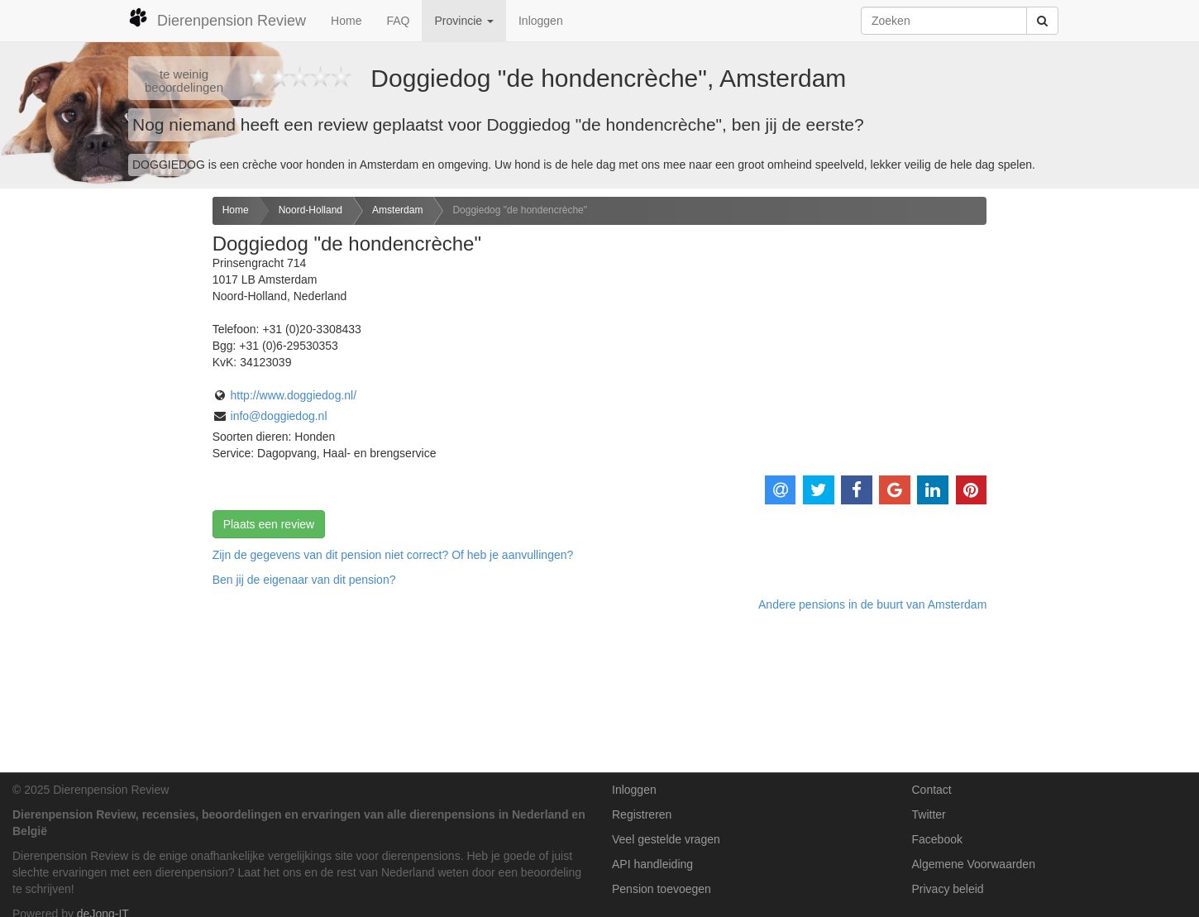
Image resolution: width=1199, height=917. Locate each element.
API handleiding (652, 864)
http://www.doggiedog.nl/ (294, 395)
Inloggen (540, 20)
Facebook (937, 839)
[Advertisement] (100, 457)
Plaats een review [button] (269, 524)
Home (346, 20)
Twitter (929, 814)
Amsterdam (397, 210)
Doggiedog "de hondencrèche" (519, 210)
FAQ (397, 20)
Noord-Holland (310, 210)
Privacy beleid (948, 889)
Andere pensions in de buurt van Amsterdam (872, 604)
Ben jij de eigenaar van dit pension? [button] (304, 579)
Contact (932, 789)
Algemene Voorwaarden (973, 864)
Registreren (641, 814)
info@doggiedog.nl (279, 416)
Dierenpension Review (217, 18)
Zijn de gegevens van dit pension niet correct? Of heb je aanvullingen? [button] (393, 554)
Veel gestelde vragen (666, 839)
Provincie (463, 20)
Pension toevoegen (661, 889)
